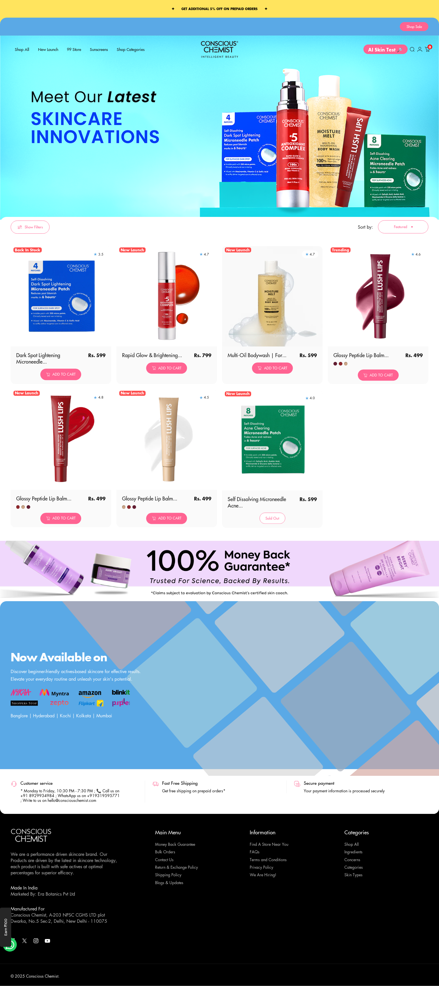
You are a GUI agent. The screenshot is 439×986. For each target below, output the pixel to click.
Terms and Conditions (268, 859)
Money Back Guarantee (175, 844)
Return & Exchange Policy (176, 867)
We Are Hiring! (263, 874)
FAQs (255, 851)
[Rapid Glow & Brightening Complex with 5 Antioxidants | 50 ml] (166, 307)
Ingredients (353, 851)
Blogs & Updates (169, 882)
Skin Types (353, 874)
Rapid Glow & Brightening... (152, 365)
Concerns (352, 859)
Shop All (351, 844)
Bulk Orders (165, 851)
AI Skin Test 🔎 (385, 50)
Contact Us (164, 859)
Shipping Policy (168, 874)
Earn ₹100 (5, 927)
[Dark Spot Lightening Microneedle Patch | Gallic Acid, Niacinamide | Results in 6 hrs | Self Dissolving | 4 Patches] (61, 301)
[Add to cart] (60, 379)
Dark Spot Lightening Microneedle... (38, 363)
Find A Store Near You (269, 844)
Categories (353, 867)
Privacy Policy (261, 867)
